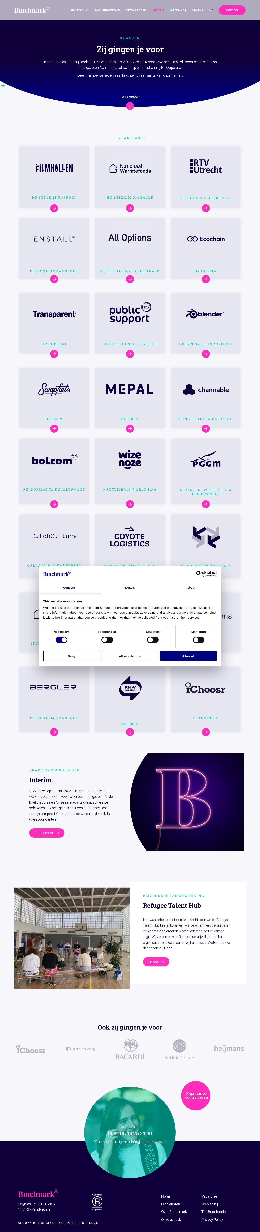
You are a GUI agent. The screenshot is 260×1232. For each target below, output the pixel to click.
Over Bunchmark (106, 10)
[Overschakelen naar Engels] (211, 10)
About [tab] (191, 587)
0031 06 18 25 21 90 (130, 1134)
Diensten (79, 10)
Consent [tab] (69, 587)
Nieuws (197, 10)
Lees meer (45, 833)
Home (166, 1197)
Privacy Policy (212, 1220)
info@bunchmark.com (149, 1142)
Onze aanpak (136, 10)
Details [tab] (130, 587)
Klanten (158, 10)
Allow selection (130, 656)
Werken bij (177, 10)
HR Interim (206, 271)
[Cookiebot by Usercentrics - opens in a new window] (199, 574)
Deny (71, 656)
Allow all (188, 656)
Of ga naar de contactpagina (170, 1114)
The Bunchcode (214, 1212)
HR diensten (170, 1204)
